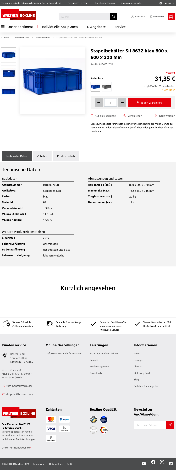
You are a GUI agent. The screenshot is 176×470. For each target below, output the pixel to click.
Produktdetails (66, 156)
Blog (136, 379)
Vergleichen (132, 115)
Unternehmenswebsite (16, 447)
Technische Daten (17, 156)
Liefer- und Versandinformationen (64, 353)
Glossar (137, 366)
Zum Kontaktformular (131, 3)
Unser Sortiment (17, 26)
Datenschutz (56, 463)
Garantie (94, 359)
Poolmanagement (99, 366)
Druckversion (165, 115)
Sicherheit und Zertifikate (104, 353)
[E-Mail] (150, 425)
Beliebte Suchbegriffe (146, 385)
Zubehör (42, 156)
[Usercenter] (138, 16)
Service (120, 26)
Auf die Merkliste (103, 115)
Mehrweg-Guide (142, 372)
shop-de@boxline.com (17, 394)
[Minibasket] (171, 16)
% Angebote (96, 26)
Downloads (96, 372)
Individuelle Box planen (60, 26)
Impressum (39, 463)
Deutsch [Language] (167, 3)
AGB (69, 463)
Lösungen (139, 359)
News (137, 353)
